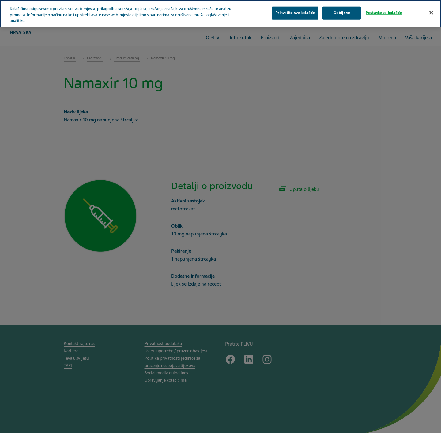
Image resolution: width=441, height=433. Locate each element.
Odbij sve (342, 12)
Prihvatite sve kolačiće (295, 12)
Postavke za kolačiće (384, 12)
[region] (220, 13)
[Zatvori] (431, 13)
